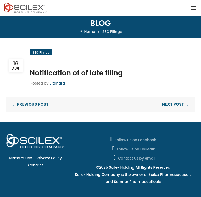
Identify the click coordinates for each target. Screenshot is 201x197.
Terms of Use (20, 158)
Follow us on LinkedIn (133, 148)
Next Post (173, 104)
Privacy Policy (49, 158)
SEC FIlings (112, 31)
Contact (35, 165)
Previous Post (33, 104)
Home (89, 31)
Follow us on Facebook (132, 139)
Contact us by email (133, 157)
